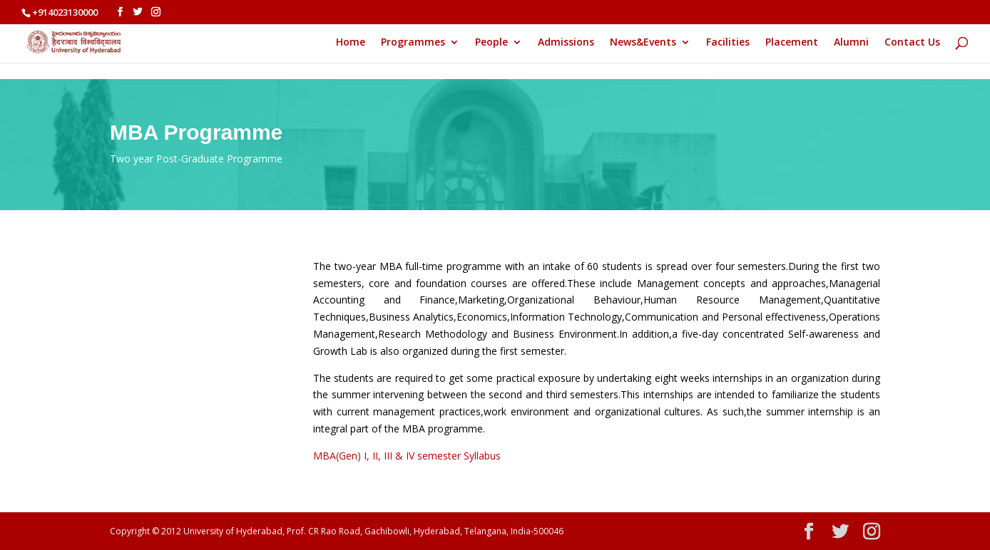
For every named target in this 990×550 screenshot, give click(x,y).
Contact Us (912, 42)
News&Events (643, 42)
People (491, 42)
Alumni (851, 42)
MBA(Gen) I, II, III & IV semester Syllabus (407, 455)
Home (350, 42)
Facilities (728, 42)
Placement (791, 42)
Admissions (566, 42)
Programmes (413, 42)
